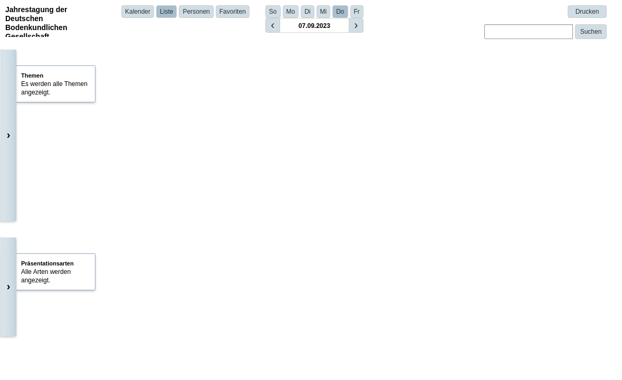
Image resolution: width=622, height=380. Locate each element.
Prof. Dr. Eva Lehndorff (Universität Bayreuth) (240, 120)
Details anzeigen (195, 239)
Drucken (587, 11)
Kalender (137, 11)
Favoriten (232, 11)
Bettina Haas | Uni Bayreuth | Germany (223, 351)
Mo (290, 11)
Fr (357, 11)
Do (340, 11)
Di (307, 11)
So (273, 11)
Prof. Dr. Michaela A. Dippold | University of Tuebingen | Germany (260, 224)
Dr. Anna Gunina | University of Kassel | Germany (238, 287)
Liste (166, 11)
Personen (196, 11)
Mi (323, 11)
